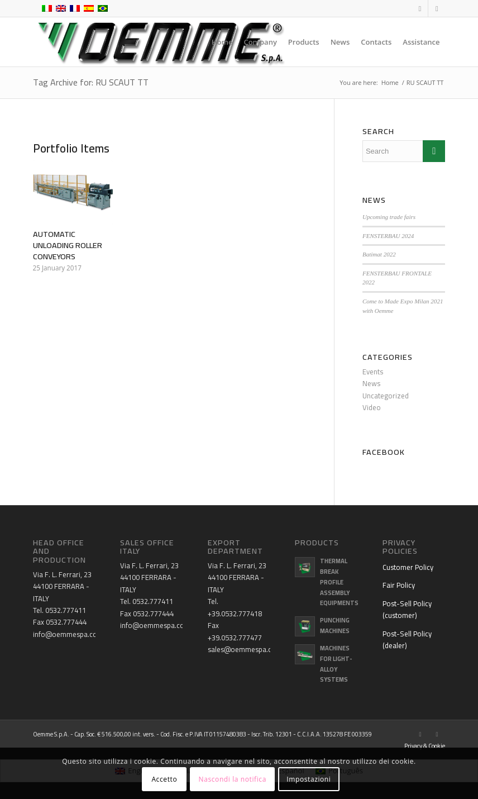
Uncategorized (385, 395)
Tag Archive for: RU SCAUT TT (91, 82)
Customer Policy (408, 567)
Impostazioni (308, 779)
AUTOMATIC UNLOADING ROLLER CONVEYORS (67, 245)
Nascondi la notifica (232, 779)
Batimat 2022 (379, 254)
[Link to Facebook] (420, 8)
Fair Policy (399, 585)
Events (372, 371)
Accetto (164, 779)
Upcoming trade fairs (388, 216)
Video (371, 407)
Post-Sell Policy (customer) (407, 609)
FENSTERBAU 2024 (388, 235)
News (371, 383)
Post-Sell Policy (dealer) (407, 639)
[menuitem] (222, 41)
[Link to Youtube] (436, 8)
